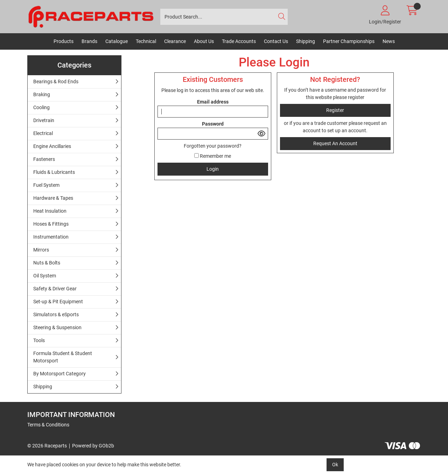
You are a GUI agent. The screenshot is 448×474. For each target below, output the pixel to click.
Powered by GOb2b (93, 445)
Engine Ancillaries (52, 146)
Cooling (41, 107)
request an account (335, 143)
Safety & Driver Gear (55, 288)
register (356, 97)
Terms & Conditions (48, 424)
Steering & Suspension (57, 327)
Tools (39, 340)
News (389, 41)
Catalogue (116, 41)
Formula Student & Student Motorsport (62, 357)
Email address (213, 102)
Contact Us (276, 41)
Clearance (175, 41)
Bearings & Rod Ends (55, 81)
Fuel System (46, 185)
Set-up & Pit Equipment (58, 301)
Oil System (44, 275)
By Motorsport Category (59, 373)
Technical (146, 41)
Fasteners (44, 159)
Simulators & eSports (56, 314)
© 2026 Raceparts (47, 445)
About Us (204, 41)
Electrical (43, 133)
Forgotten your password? (212, 146)
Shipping (305, 41)
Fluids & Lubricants (54, 172)
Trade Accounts (239, 41)
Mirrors (41, 250)
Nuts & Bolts (46, 263)
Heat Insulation (49, 211)
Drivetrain (43, 120)
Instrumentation (51, 237)
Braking (41, 94)
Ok (335, 464)
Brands (89, 41)
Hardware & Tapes (53, 198)
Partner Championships (348, 41)
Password (213, 124)
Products (64, 41)
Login (212, 169)
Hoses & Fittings (51, 224)
